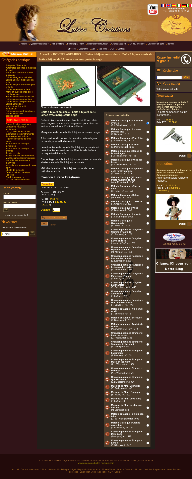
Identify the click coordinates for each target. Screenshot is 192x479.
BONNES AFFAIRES (17, 120)
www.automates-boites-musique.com (96, 463)
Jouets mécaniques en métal (20, 155)
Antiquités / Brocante (16, 65)
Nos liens (103, 49)
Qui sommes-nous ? (39, 44)
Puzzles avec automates (17, 179)
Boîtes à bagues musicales (19, 77)
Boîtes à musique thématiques (20, 111)
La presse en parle (156, 44)
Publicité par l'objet (75, 44)
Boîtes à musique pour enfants (21, 101)
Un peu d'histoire (136, 44)
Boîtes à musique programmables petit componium (16, 106)
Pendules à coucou (15, 177)
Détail (182, 155)
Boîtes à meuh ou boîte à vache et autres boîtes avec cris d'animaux (19, 91)
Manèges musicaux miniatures (21, 158)
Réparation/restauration (97, 44)
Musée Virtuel (22, 54)
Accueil (24, 44)
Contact (121, 49)
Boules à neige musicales (18, 124)
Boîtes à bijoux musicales (101, 54)
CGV (112, 49)
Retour (48, 224)
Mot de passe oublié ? (17, 215)
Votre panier (171, 83)
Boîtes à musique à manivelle (20, 96)
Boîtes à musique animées (19, 99)
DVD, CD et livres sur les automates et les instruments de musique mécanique (20, 133)
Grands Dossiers (118, 44)
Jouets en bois (13, 153)
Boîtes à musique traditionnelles (14, 114)
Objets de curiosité (15, 170)
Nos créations (58, 44)
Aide (93, 49)
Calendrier (83, 49)
